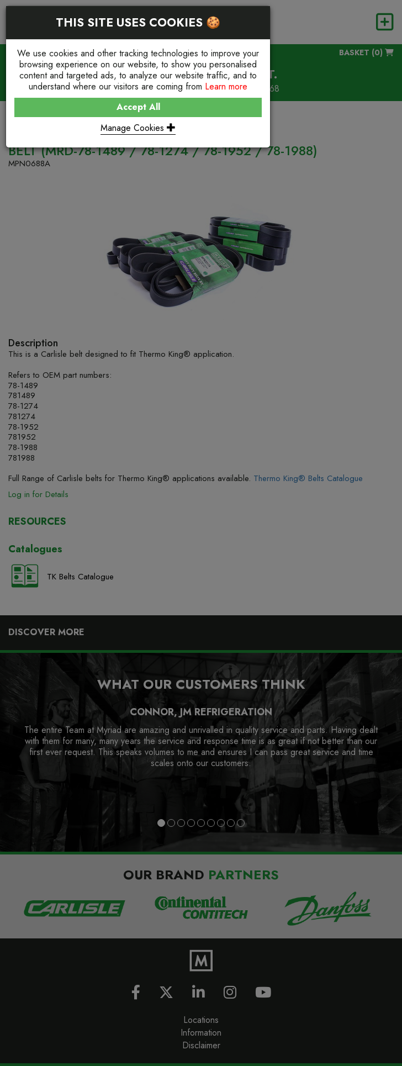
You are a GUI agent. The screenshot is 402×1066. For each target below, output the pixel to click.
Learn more (226, 86)
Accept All (138, 107)
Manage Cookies (138, 128)
